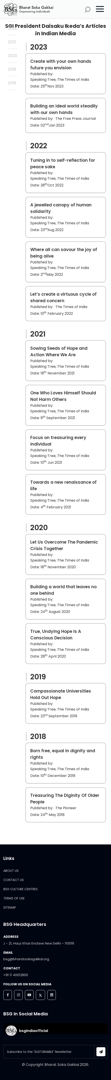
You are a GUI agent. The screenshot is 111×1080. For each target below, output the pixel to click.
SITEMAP (9, 907)
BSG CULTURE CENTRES (20, 889)
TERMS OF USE (14, 898)
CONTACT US (13, 880)
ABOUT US (11, 870)
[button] (102, 9)
